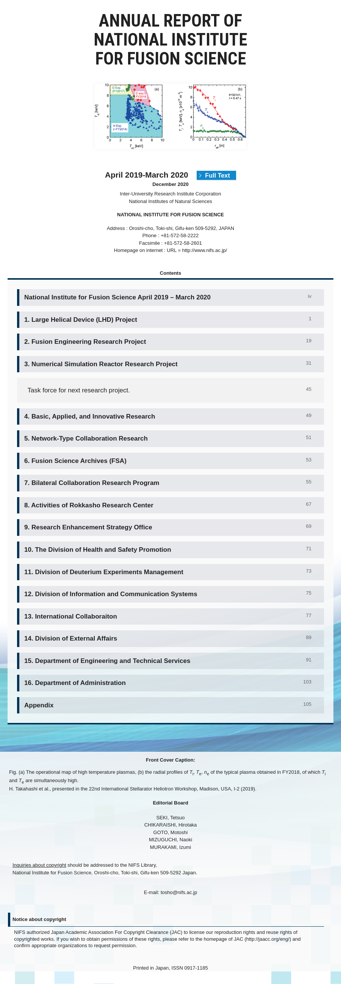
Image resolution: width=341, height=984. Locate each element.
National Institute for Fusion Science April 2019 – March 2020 (117, 297)
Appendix (39, 705)
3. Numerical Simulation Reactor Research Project (101, 364)
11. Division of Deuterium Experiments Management (103, 572)
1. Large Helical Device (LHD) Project (80, 319)
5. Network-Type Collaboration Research (86, 438)
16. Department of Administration (75, 682)
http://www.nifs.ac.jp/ (204, 250)
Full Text (217, 175)
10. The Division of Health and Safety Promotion (97, 549)
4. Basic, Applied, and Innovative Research (89, 416)
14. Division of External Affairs (70, 638)
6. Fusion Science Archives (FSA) (75, 460)
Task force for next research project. (78, 390)
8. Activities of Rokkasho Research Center (88, 505)
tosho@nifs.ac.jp (179, 892)
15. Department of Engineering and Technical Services (107, 660)
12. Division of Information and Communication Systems (110, 594)
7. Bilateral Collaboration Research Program (92, 482)
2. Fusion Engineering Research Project (85, 341)
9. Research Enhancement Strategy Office (88, 527)
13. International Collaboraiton (70, 616)
